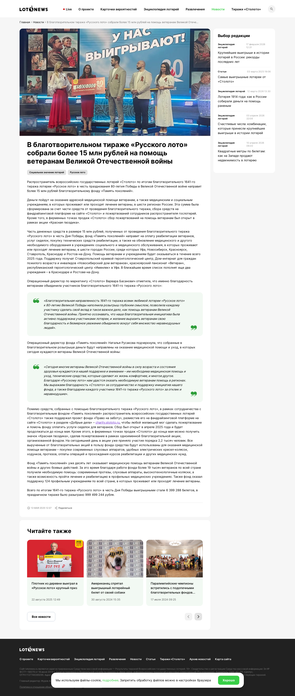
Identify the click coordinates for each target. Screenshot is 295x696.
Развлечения (195, 9)
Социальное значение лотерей (46, 172)
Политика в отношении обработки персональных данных (51, 686)
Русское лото (77, 172)
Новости (218, 9)
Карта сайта (223, 659)
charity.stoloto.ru (108, 422)
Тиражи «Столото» (246, 9)
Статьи (150, 659)
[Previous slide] (188, 616)
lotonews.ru (31, 668)
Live (69, 9)
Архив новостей (200, 659)
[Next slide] (198, 616)
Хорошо (229, 680)
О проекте (86, 9)
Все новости (41, 617)
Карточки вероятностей (118, 9)
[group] (55, 573)
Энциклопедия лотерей (161, 9)
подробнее (110, 680)
